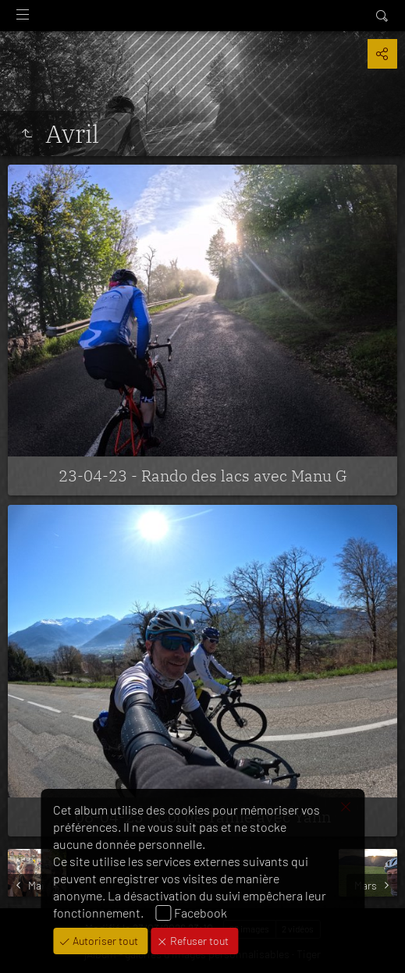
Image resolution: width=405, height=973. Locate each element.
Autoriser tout (104, 940)
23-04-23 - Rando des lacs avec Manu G (203, 475)
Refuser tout (198, 940)
